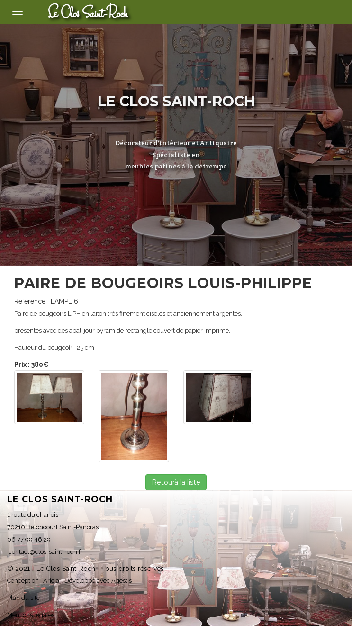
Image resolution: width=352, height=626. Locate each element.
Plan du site (23, 597)
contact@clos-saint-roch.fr (45, 551)
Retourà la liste (176, 482)
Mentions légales (30, 614)
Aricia (51, 580)
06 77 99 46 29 (29, 539)
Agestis (121, 580)
